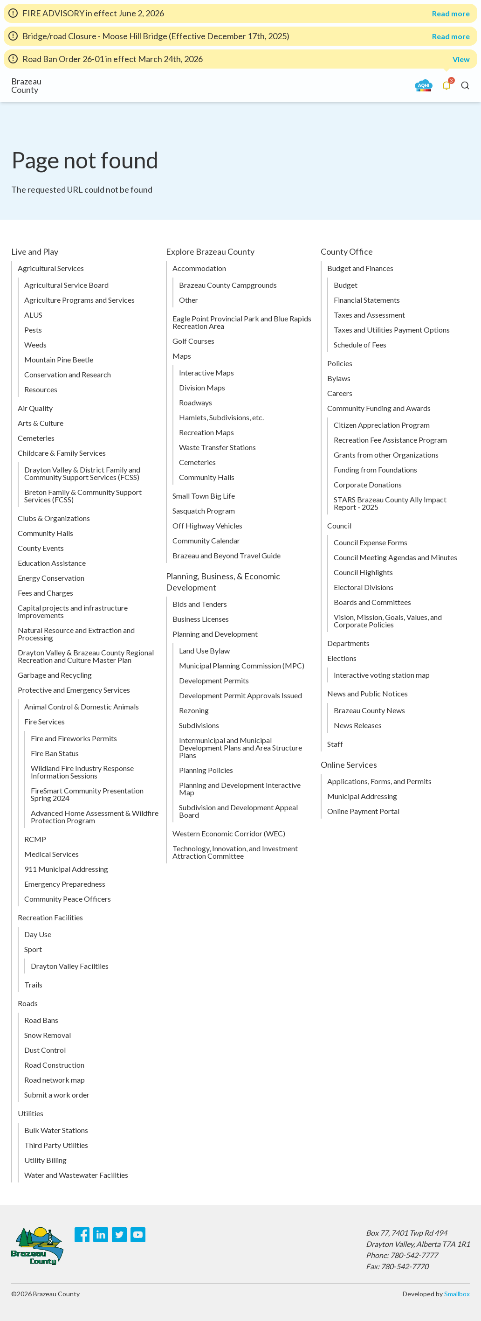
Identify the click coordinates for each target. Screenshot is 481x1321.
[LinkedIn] (100, 1234)
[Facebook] (82, 1234)
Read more (451, 13)
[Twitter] (119, 1234)
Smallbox (457, 1294)
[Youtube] (138, 1234)
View (461, 59)
